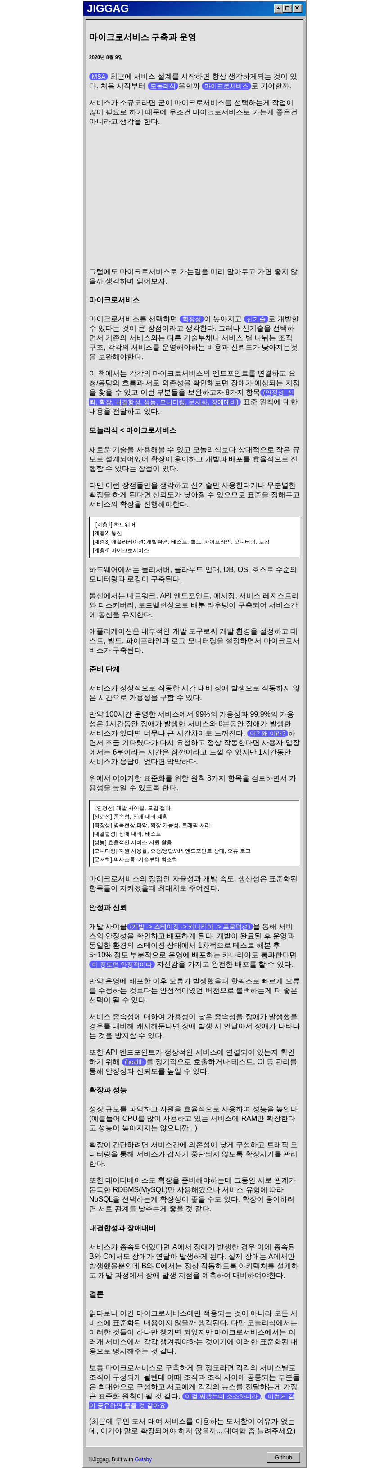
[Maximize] (287, 8)
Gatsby (143, 1459)
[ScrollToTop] (278, 8)
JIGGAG (108, 8)
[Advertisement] (194, 197)
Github (283, 1457)
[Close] (297, 8)
